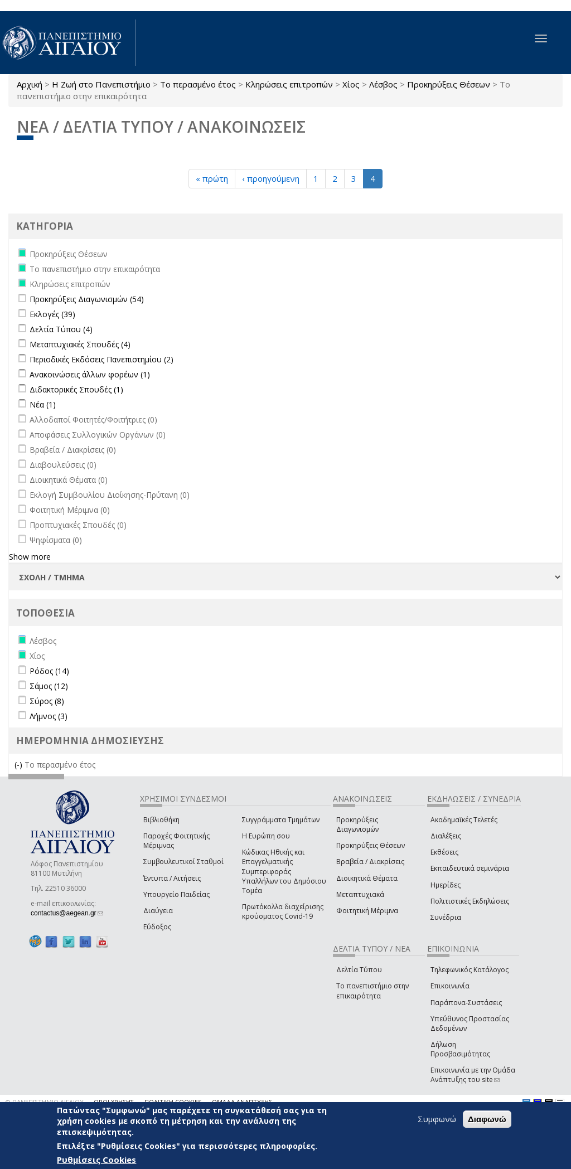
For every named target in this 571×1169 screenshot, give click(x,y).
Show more (30, 556)
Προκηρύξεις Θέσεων (448, 84)
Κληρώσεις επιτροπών (289, 84)
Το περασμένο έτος (198, 84)
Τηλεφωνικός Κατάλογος (469, 969)
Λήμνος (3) (48, 716)
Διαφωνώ (487, 1119)
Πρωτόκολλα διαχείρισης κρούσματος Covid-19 (282, 911)
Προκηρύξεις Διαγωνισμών (357, 824)
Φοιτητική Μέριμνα (367, 910)
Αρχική (29, 84)
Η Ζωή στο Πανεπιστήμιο (101, 84)
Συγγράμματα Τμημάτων (281, 819)
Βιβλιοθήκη (161, 819)
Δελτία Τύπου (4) (61, 329)
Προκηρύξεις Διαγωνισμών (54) (87, 299)
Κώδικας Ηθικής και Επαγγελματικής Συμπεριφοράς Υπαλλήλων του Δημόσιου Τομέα (284, 871)
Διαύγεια (158, 910)
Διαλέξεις (445, 836)
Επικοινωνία (450, 986)
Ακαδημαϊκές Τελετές (463, 819)
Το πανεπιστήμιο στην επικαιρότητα (372, 990)
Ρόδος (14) (49, 671)
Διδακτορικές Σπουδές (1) (76, 389)
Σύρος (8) (47, 701)
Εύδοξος (157, 927)
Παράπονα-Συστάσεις (466, 1002)
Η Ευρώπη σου (266, 836)
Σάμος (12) (49, 686)
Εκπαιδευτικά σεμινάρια (469, 868)
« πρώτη (212, 178)
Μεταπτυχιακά (360, 894)
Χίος (351, 84)
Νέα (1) (43, 404)
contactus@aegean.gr (67, 913)
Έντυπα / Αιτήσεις (172, 878)
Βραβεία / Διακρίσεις (370, 861)
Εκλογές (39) (52, 314)
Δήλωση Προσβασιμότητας (460, 1049)
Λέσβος (383, 84)
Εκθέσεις (444, 852)
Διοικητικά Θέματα (367, 878)
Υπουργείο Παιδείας (176, 894)
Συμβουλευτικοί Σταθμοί (183, 861)
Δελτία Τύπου (359, 969)
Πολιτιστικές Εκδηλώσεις (469, 901)
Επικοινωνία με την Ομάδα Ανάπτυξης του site (472, 1074)
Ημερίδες (445, 885)
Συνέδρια (445, 917)
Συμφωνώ (437, 1118)
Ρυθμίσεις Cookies (96, 1159)
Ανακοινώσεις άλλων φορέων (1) (90, 374)
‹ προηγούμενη (270, 178)
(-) (19, 764)
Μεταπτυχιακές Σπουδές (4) (80, 344)
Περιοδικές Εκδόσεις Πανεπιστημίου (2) (101, 359)
